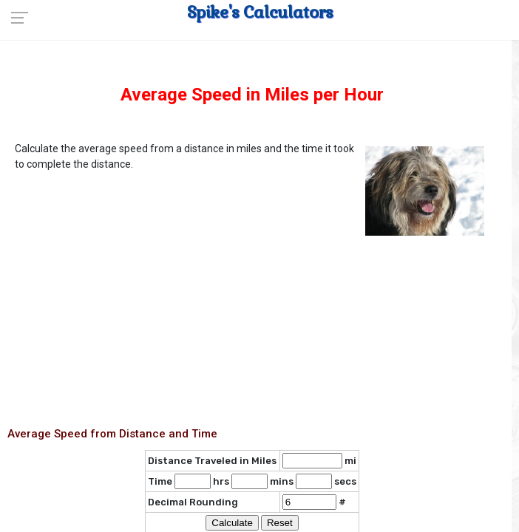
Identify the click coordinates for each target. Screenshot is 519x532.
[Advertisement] (252, 344)
